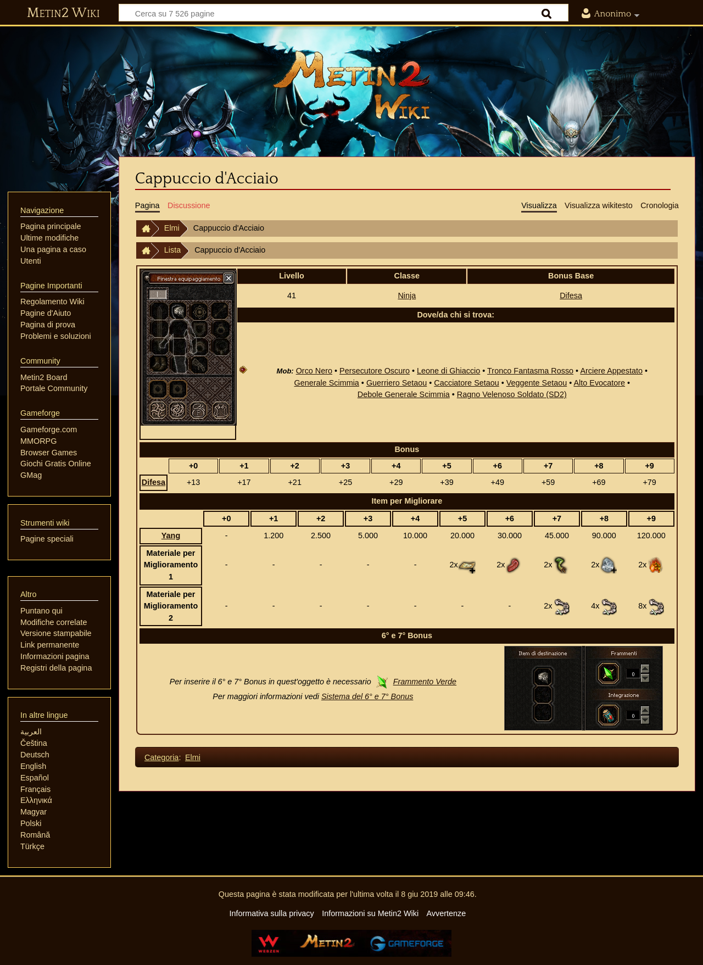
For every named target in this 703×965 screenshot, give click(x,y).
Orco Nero (314, 370)
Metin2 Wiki (63, 13)
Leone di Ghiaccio (448, 370)
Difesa (571, 295)
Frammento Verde (424, 681)
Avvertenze (446, 913)
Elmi (172, 228)
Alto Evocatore (599, 382)
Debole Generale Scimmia (404, 394)
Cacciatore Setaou (466, 382)
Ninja (407, 295)
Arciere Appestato (611, 370)
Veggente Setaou (536, 382)
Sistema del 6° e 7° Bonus (367, 696)
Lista (172, 250)
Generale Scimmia (326, 382)
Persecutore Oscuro (374, 370)
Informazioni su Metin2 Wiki (370, 913)
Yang (170, 535)
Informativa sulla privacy (271, 913)
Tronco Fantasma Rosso (530, 370)
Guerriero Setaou (396, 382)
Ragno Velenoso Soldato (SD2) (512, 394)
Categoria (161, 757)
